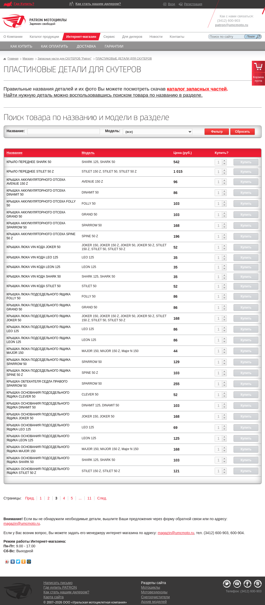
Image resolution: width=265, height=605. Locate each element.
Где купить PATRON (60, 587)
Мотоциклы (150, 587)
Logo (34, 21)
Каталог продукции (44, 36)
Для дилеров (132, 36)
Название (14, 153)
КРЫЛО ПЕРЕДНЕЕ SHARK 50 (29, 162)
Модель (88, 153)
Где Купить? (24, 4)
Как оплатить (54, 46)
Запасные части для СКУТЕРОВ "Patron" (65, 58)
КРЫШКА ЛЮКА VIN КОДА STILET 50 (34, 286)
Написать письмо (58, 583)
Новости (156, 36)
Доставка (86, 46)
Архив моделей (154, 602)
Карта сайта (54, 597)
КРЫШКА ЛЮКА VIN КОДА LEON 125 (33, 267)
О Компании (14, 36)
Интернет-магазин (81, 36)
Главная (13, 58)
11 (89, 498)
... (80, 498)
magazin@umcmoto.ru (22, 523)
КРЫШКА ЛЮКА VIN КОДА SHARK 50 (34, 276)
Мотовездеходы (154, 592)
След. (102, 498)
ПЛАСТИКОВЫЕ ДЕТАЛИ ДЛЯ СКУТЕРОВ (124, 58)
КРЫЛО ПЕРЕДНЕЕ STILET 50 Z (30, 171)
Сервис (109, 36)
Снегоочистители (155, 597)
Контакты (177, 36)
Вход (171, 4)
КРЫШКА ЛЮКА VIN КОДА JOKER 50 (34, 247)
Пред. (30, 498)
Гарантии (114, 46)
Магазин (27, 58)
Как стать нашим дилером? (98, 4)
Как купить (22, 46)
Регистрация (193, 4)
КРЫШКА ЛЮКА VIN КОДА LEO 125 (32, 257)
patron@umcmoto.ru (231, 25)
